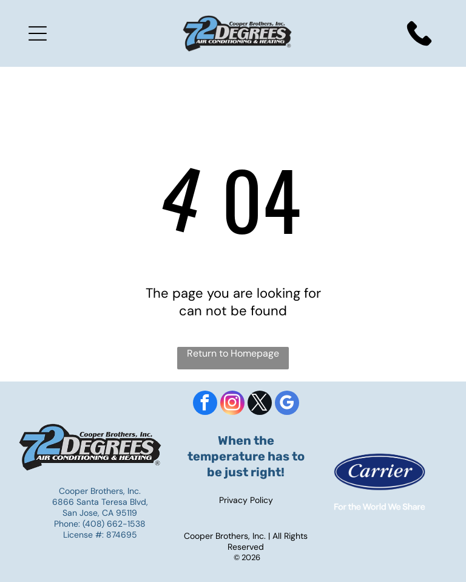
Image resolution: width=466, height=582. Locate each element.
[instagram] (232, 404)
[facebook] (205, 404)
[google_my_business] (287, 404)
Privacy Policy (246, 500)
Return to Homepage (233, 353)
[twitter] (260, 404)
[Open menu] (38, 33)
